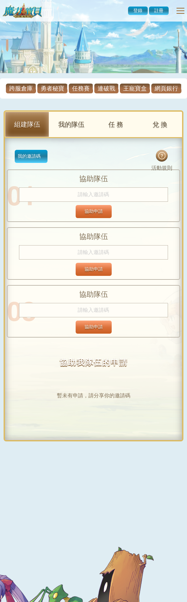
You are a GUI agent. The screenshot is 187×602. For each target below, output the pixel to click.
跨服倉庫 (21, 88)
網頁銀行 (166, 88)
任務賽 (81, 88)
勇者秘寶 (52, 88)
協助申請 (93, 211)
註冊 (158, 10)
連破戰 (106, 88)
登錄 (137, 10)
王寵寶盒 (135, 88)
